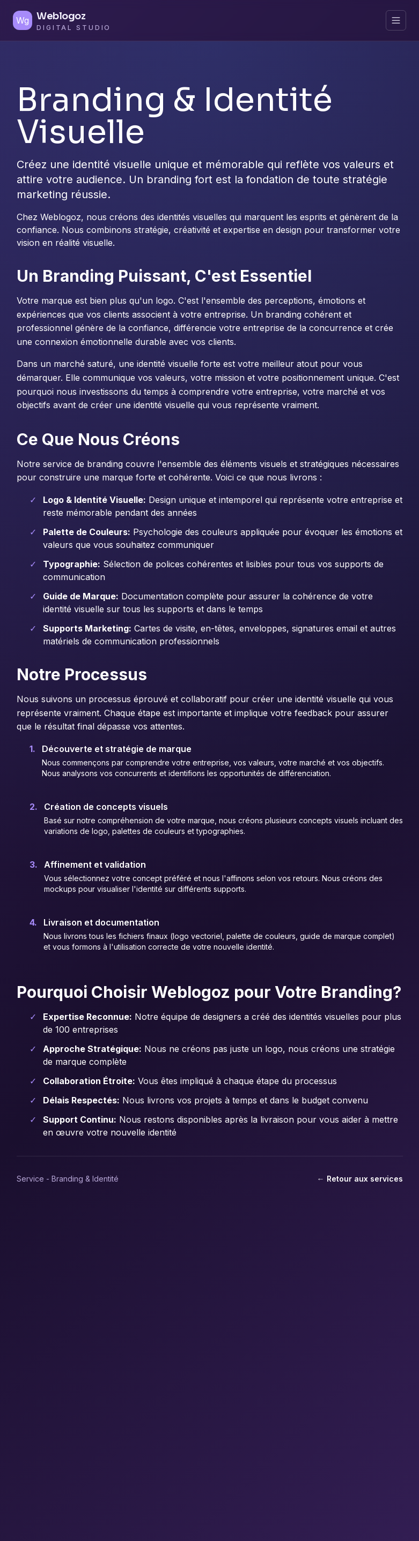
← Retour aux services (360, 1178)
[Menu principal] (396, 20)
